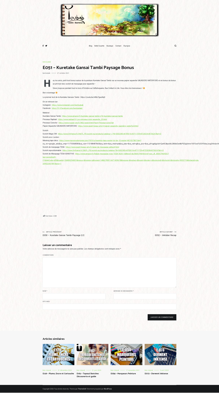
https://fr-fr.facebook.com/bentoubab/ (67, 108)
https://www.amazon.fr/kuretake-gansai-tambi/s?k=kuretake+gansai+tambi (92, 116)
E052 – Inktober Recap (143, 234)
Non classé (47, 62)
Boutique (110, 46)
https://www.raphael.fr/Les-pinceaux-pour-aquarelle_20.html (82, 119)
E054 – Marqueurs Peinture (123, 374)
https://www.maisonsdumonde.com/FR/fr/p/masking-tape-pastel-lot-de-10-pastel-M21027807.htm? (100, 140)
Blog (90, 46)
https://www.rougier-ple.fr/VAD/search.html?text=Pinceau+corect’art (86, 123)
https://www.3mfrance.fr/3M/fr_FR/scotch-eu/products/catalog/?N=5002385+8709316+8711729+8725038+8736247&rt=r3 (113, 150)
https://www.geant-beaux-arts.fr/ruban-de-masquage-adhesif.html (92, 147)
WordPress (108, 389)
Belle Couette (99, 46)
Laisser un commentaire (162, 318)
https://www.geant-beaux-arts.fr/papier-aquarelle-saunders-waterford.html (108, 126)
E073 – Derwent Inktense (156, 374)
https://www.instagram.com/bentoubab (67, 105)
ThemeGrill (82, 389)
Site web (46, 302)
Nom (45, 291)
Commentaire (48, 255)
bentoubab (46, 73)
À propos (127, 46)
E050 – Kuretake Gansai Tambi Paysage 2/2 (76, 234)
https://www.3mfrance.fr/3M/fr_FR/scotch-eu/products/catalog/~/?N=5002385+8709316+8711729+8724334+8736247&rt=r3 (109, 134)
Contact (118, 46)
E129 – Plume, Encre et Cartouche (58, 374)
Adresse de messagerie (124, 291)
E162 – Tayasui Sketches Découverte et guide (88, 375)
